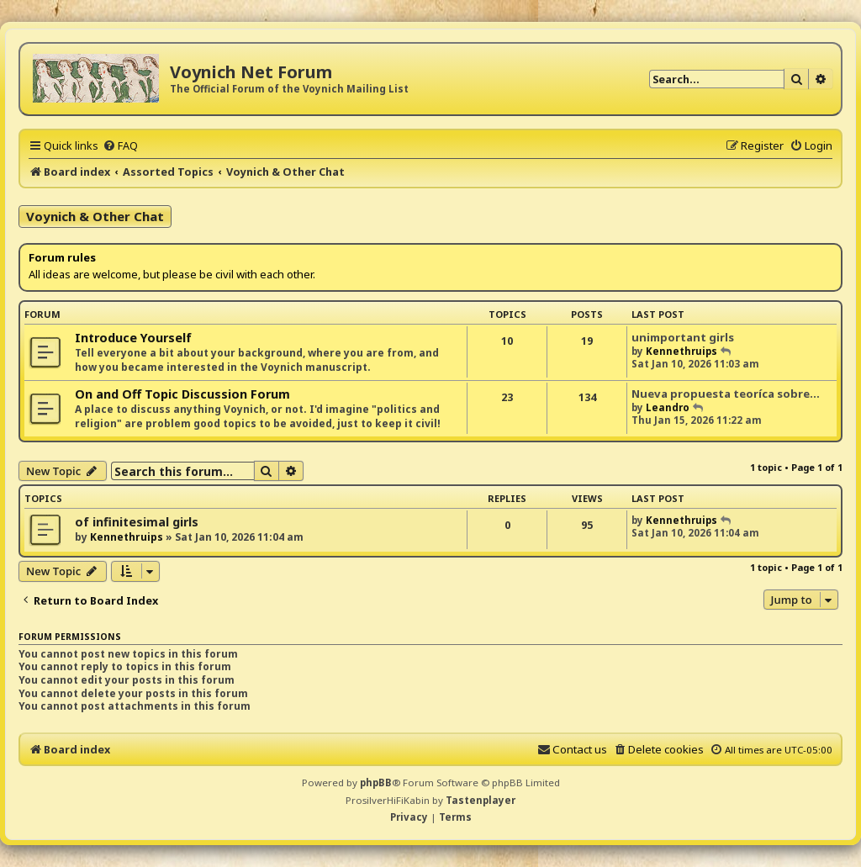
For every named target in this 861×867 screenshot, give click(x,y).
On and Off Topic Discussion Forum (182, 394)
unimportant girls (682, 337)
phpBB (376, 782)
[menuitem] (120, 145)
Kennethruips (681, 351)
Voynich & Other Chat (95, 216)
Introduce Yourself (133, 338)
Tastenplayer (480, 800)
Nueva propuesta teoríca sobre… (725, 393)
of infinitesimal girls (136, 522)
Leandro (667, 407)
